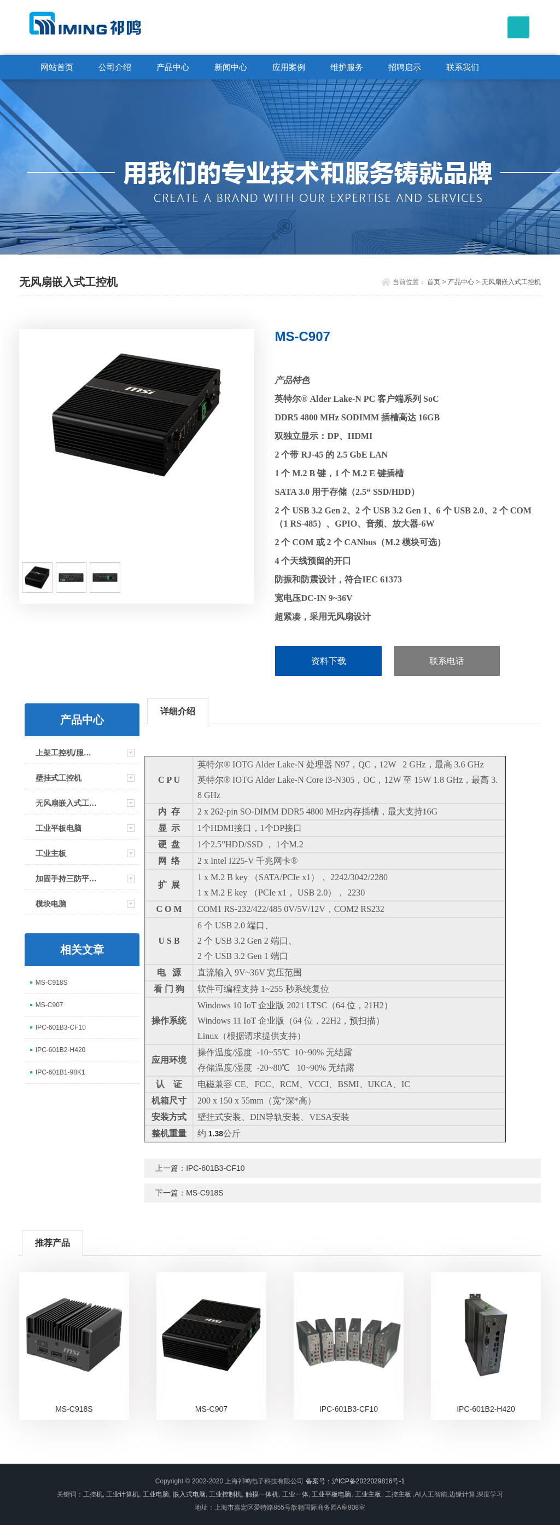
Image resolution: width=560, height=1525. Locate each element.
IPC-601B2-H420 (60, 1050)
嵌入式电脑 (189, 1494)
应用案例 (288, 67)
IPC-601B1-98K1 (60, 1072)
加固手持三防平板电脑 (67, 878)
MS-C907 (49, 1005)
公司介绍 (114, 67)
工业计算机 (122, 1494)
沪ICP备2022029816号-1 (368, 1481)
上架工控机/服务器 (67, 752)
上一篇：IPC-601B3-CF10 (199, 1168)
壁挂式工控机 (58, 777)
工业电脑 (156, 1494)
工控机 (93, 1494)
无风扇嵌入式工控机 (511, 282)
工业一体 (295, 1494)
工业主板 (51, 853)
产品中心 (172, 67)
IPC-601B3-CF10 (61, 1027)
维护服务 (346, 67)
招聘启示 (404, 67)
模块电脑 (51, 903)
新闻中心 (230, 67)
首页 (433, 282)
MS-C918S (52, 982)
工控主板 (398, 1494)
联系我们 (462, 67)
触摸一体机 (262, 1494)
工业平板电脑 (58, 828)
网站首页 (56, 67)
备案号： (319, 1481)
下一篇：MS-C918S (189, 1192)
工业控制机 (225, 1494)
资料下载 (328, 661)
